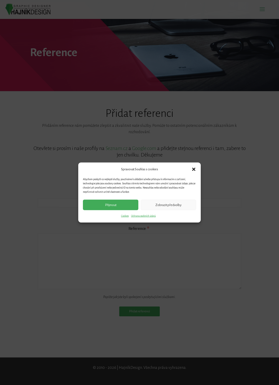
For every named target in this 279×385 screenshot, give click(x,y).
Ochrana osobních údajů (143, 215)
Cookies (125, 215)
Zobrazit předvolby (168, 205)
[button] (193, 169)
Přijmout (110, 205)
